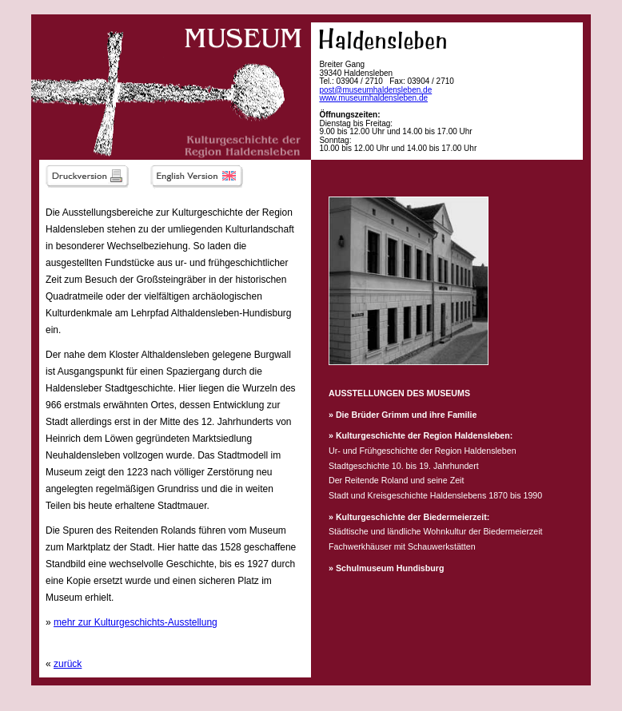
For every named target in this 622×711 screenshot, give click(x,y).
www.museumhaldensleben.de (373, 97)
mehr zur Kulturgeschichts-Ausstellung (135, 622)
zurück (68, 663)
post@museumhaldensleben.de (375, 89)
